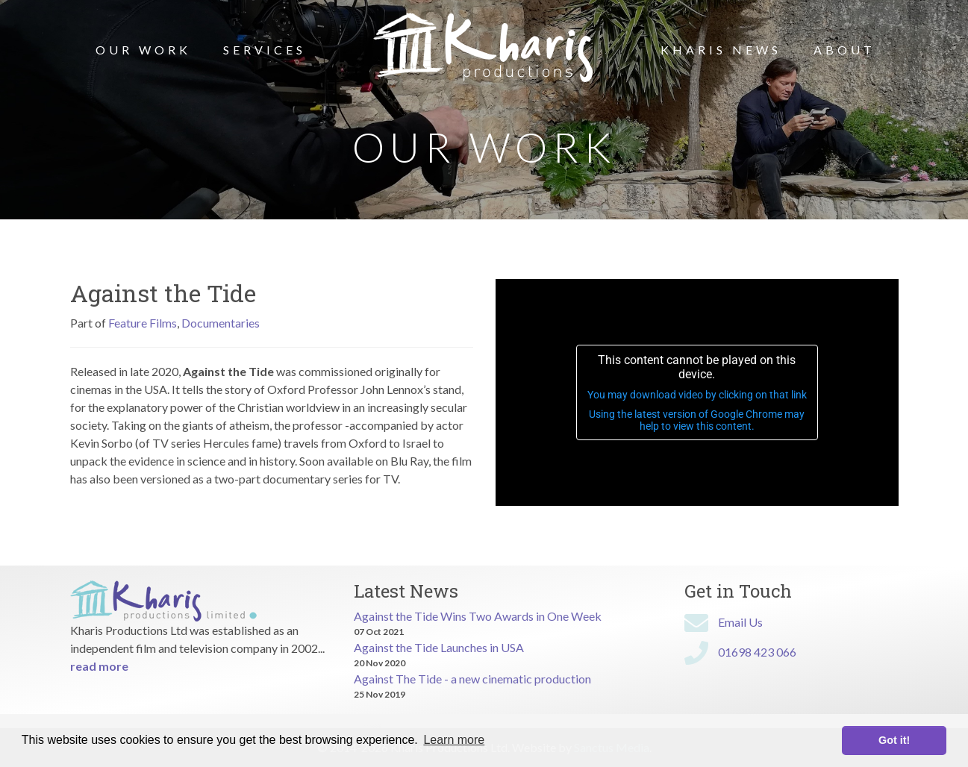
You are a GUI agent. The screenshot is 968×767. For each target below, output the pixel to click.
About (844, 50)
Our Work (143, 50)
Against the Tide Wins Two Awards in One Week (478, 616)
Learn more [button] (453, 739)
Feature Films (142, 323)
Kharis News (721, 50)
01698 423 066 (757, 652)
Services (264, 50)
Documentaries (220, 323)
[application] (697, 392)
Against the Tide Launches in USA (439, 647)
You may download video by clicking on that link (697, 395)
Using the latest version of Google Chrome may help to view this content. (697, 420)
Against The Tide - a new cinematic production (472, 678)
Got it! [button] (894, 740)
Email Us (740, 622)
